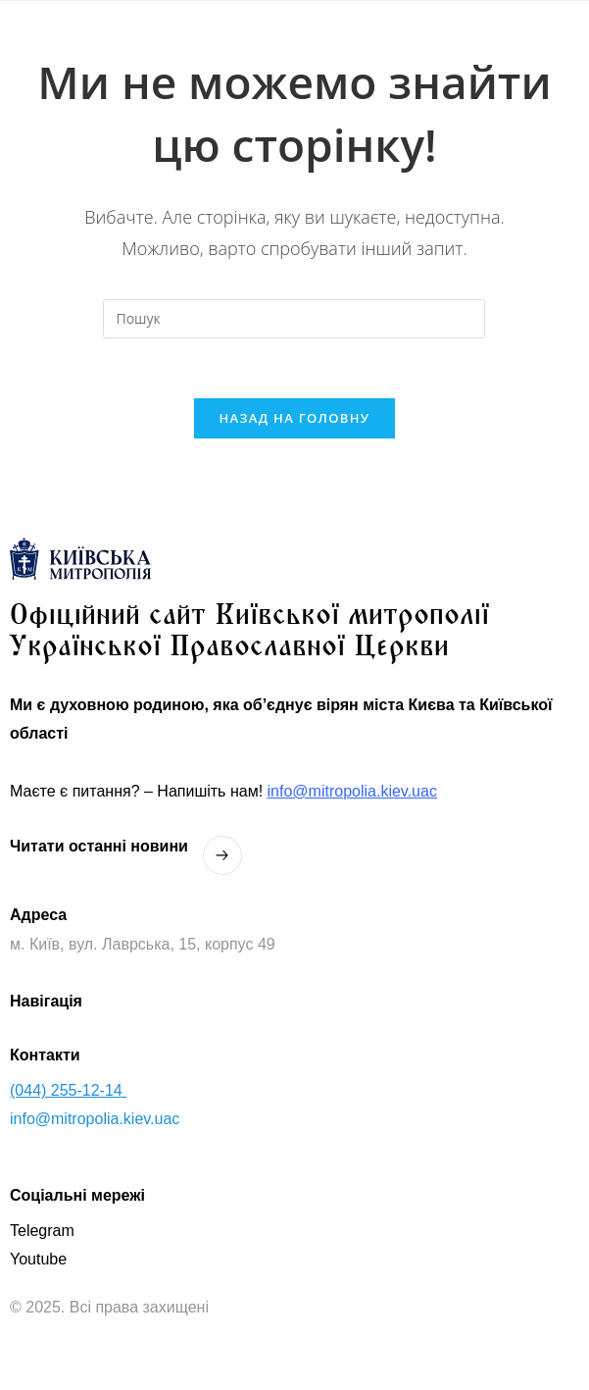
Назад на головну (295, 418)
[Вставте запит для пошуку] (294, 318)
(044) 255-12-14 (68, 1090)
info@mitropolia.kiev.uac (352, 791)
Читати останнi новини (99, 846)
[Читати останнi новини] (222, 855)
